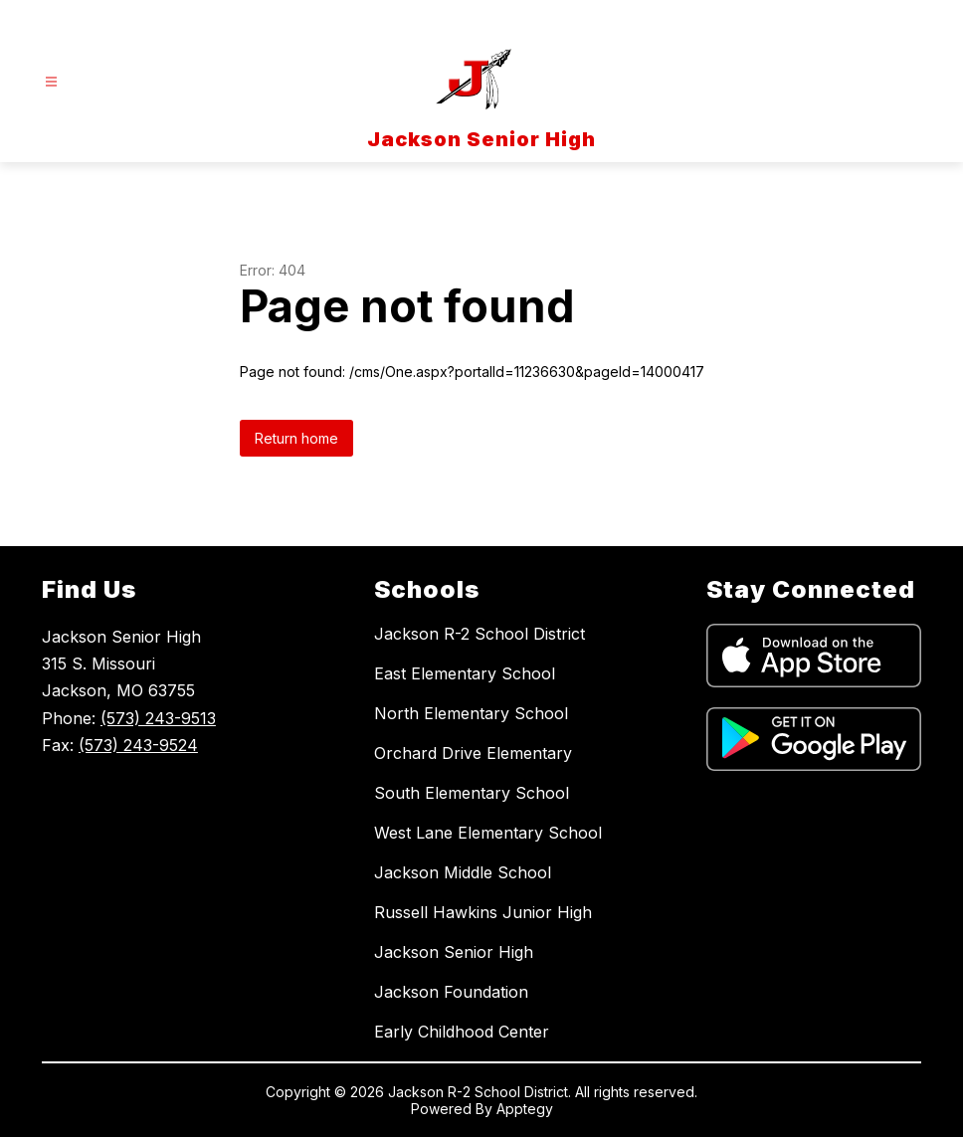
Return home (296, 438)
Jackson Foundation (451, 992)
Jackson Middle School (462, 872)
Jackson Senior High (453, 952)
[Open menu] (51, 82)
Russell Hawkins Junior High (483, 912)
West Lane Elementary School (488, 833)
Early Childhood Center (461, 1032)
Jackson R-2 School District (479, 634)
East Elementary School (464, 673)
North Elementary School (471, 713)
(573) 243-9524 (138, 745)
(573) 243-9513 (158, 718)
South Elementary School (471, 793)
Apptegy (524, 1108)
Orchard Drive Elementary (473, 753)
